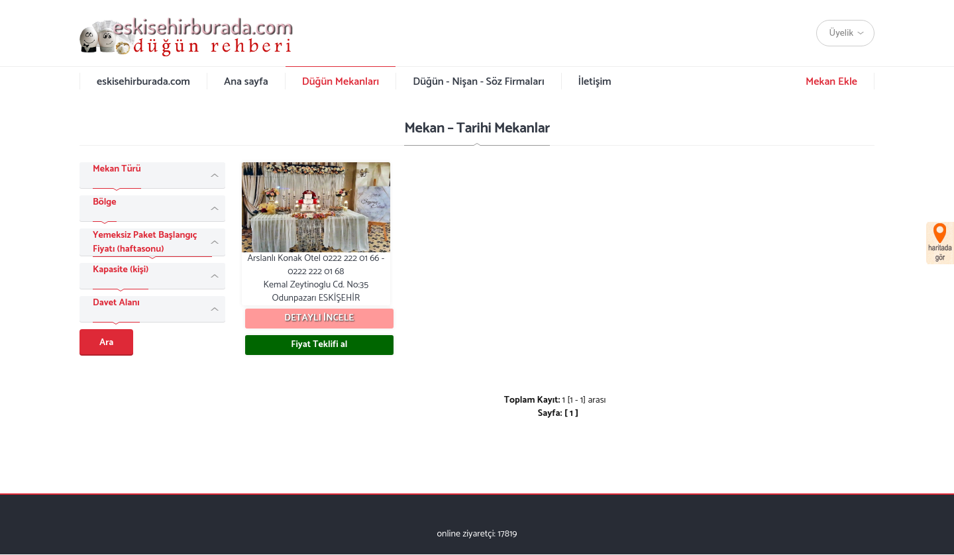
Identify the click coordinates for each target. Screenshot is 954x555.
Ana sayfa (246, 82)
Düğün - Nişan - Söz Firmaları (478, 82)
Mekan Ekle (831, 82)
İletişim (594, 82)
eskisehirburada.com (143, 82)
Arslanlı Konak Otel (316, 233)
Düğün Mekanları (341, 82)
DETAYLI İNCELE (319, 318)
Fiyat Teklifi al (319, 344)
